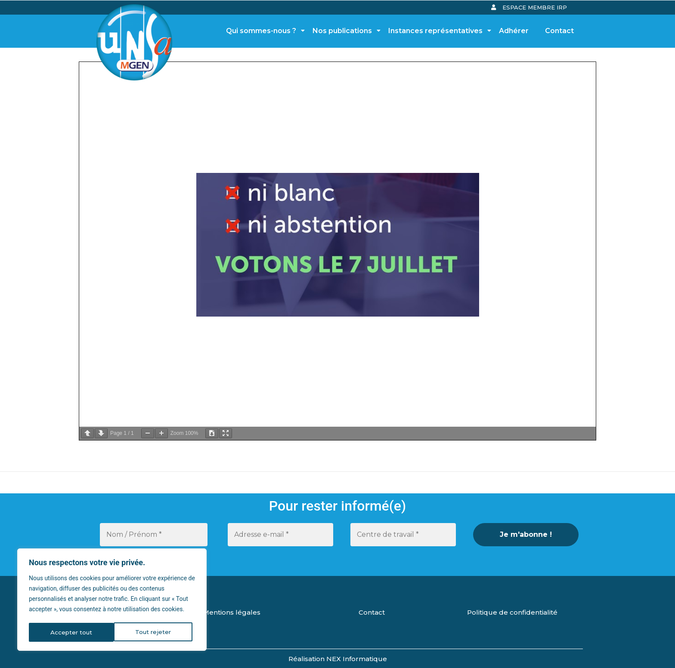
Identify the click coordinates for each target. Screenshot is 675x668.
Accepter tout (152, 632)
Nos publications (345, 31)
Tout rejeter (68, 632)
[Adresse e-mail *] (280, 534)
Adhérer (514, 31)
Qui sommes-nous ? (263, 31)
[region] (112, 600)
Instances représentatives (437, 31)
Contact (559, 31)
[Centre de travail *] (403, 534)
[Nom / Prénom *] (153, 534)
